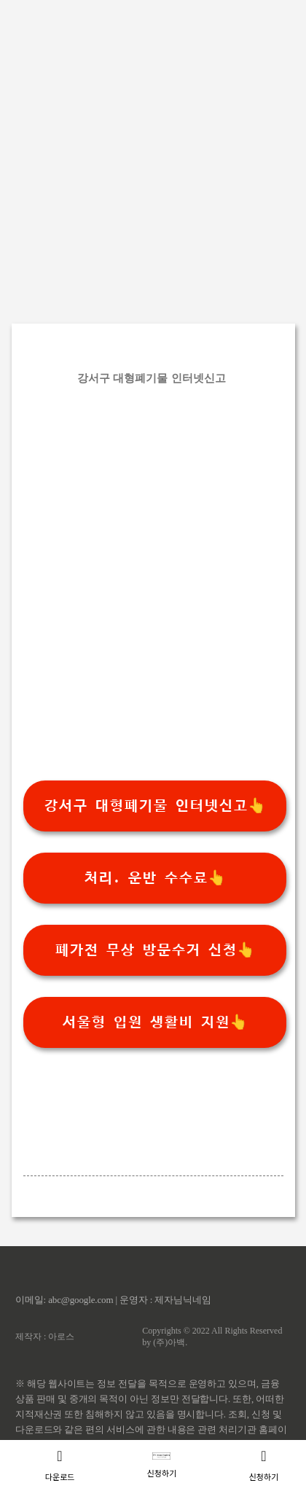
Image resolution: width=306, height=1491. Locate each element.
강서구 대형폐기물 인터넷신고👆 (155, 806)
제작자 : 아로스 (44, 1336)
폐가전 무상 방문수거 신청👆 (155, 950)
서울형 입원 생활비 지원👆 (155, 1022)
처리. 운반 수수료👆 (155, 878)
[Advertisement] (153, 153)
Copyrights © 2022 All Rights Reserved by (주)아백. (212, 1336)
